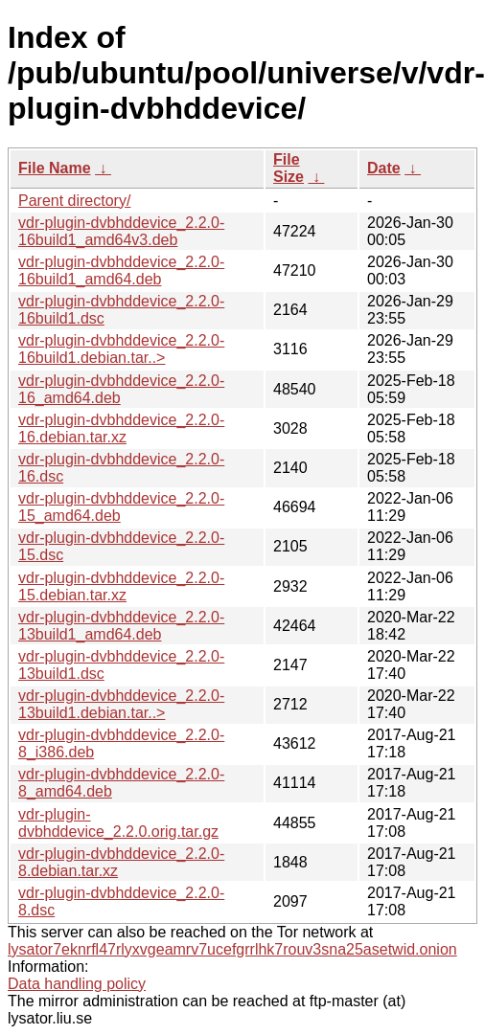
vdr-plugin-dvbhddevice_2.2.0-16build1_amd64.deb (121, 270)
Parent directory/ (74, 200)
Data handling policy (77, 984)
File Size (288, 168)
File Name (54, 168)
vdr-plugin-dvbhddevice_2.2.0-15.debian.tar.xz (121, 586)
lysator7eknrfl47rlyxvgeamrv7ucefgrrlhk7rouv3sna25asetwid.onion (232, 949)
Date (384, 168)
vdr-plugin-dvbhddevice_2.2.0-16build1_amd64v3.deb (121, 231)
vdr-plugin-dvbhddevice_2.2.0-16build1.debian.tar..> (121, 349)
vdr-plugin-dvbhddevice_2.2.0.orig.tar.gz (118, 823)
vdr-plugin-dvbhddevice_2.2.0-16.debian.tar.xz (121, 428)
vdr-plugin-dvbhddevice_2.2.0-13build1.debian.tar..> (121, 704)
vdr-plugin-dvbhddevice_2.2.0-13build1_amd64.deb (121, 625)
